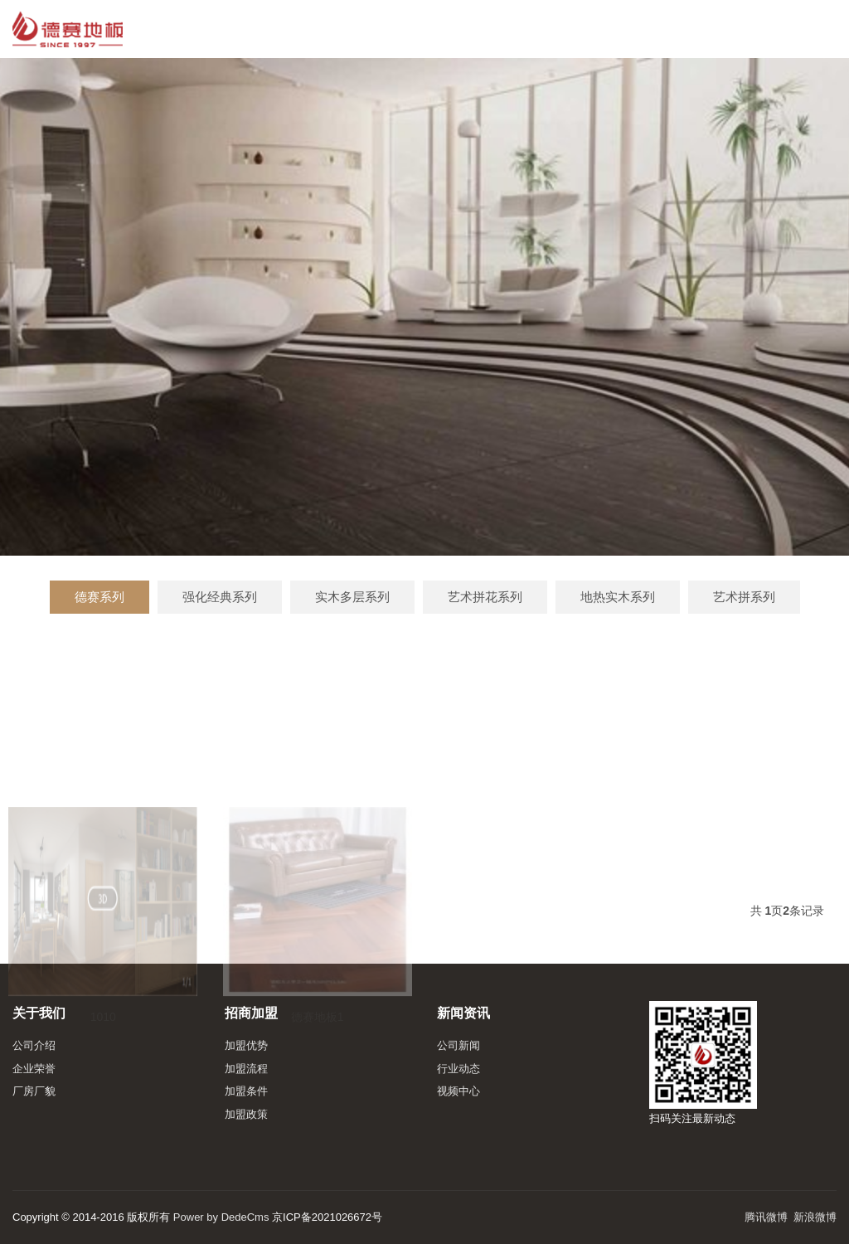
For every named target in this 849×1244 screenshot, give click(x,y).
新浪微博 (815, 1217)
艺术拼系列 (744, 597)
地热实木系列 (617, 597)
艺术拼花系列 (485, 597)
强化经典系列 (219, 597)
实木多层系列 (352, 597)
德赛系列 (99, 597)
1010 (103, 1062)
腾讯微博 (766, 1217)
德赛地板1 (317, 1062)
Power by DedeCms (221, 1217)
